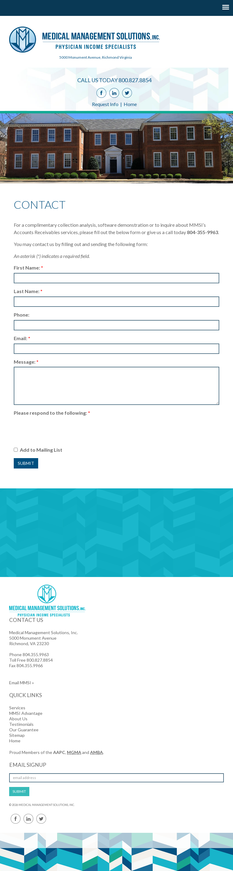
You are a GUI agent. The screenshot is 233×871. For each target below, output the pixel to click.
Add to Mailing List (38, 450)
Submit (26, 463)
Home (130, 104)
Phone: (21, 315)
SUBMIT (19, 791)
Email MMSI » (21, 682)
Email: (22, 338)
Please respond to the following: (52, 413)
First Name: (28, 267)
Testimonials (21, 724)
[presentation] (60, 430)
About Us (18, 718)
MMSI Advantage (25, 713)
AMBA (96, 752)
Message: (26, 362)
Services (17, 707)
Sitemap (17, 735)
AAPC (59, 752)
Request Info (105, 104)
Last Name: (28, 291)
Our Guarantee (23, 729)
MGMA (74, 752)
